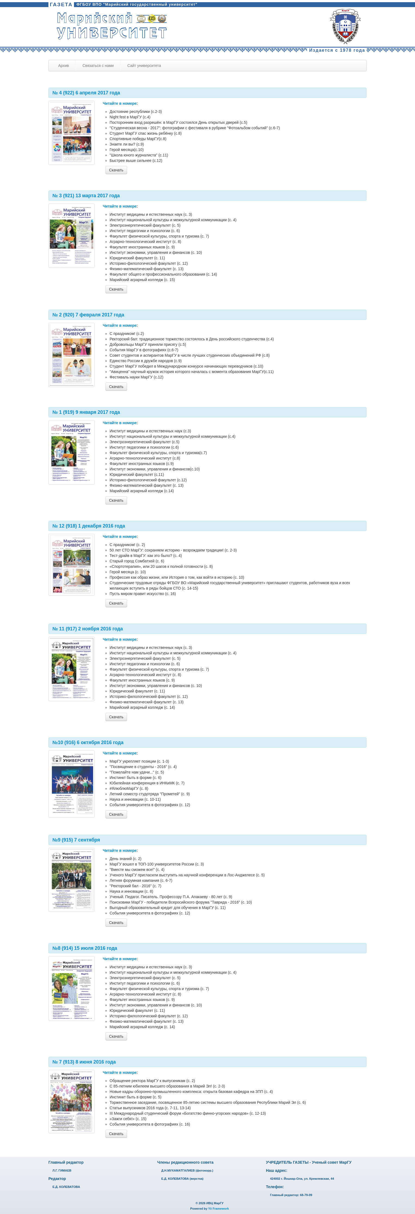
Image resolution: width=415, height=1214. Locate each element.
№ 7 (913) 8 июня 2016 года (84, 1062)
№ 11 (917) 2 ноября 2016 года (87, 628)
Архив (63, 65)
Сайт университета (144, 65)
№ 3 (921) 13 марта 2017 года (86, 195)
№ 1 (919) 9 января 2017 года (86, 412)
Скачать (116, 170)
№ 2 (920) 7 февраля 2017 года (88, 315)
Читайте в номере (120, 103)
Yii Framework (218, 1208)
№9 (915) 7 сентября (76, 840)
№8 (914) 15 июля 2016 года (84, 948)
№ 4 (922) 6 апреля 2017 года (86, 92)
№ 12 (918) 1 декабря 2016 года (88, 526)
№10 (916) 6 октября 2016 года (87, 742)
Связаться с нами (98, 65)
